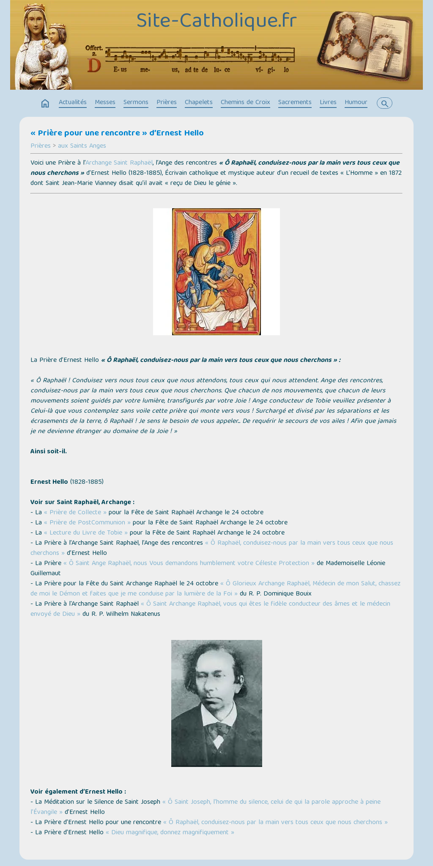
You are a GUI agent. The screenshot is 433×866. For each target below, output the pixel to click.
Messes (105, 103)
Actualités (73, 103)
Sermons (135, 103)
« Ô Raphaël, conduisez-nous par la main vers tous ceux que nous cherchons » (211, 549)
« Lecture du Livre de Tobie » (86, 533)
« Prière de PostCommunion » (87, 523)
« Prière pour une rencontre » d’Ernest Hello (117, 133)
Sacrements (295, 103)
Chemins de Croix (245, 103)
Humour (356, 103)
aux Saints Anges (82, 146)
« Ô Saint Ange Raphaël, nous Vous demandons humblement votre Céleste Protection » (189, 564)
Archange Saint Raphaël (119, 163)
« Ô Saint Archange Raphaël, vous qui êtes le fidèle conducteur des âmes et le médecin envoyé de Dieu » (210, 609)
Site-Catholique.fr (216, 22)
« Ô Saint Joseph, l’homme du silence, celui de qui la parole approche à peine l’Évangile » (205, 808)
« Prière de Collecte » (75, 513)
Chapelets (199, 103)
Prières (166, 103)
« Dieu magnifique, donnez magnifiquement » (170, 833)
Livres (328, 103)
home (45, 103)
